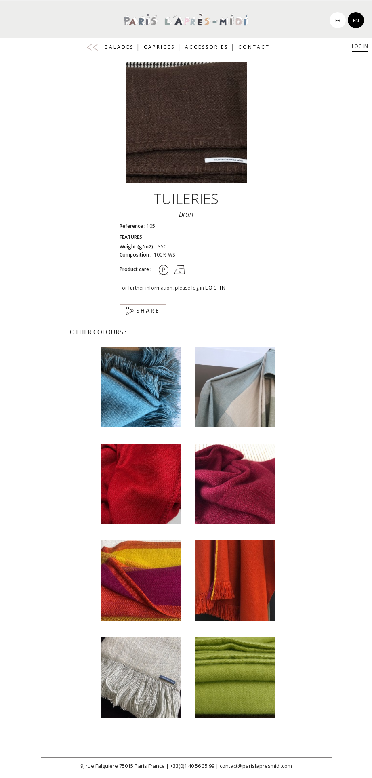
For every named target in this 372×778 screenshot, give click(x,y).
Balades (119, 47)
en (356, 20)
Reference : (132, 226)
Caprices (159, 47)
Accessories (206, 47)
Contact (254, 47)
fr (337, 20)
